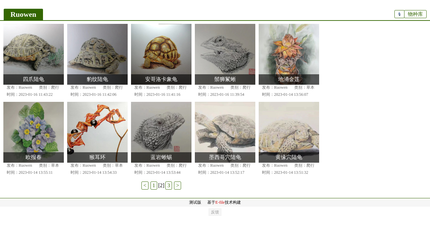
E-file (219, 202)
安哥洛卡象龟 (161, 79)
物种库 (415, 14)
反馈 (215, 212)
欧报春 (34, 157)
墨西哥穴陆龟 (225, 157)
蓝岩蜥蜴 (161, 157)
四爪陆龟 (33, 79)
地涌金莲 (289, 79)
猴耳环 (97, 157)
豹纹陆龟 (97, 79)
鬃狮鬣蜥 (225, 79)
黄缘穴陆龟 (288, 157)
